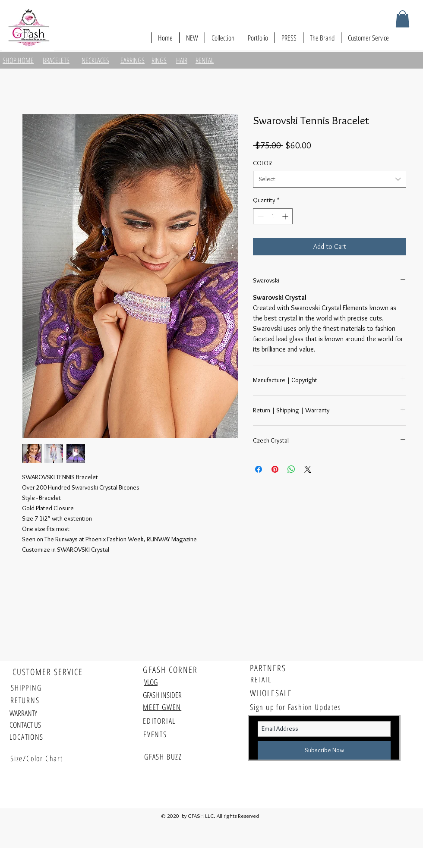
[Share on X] (308, 469)
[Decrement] (259, 216)
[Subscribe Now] (324, 750)
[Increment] (286, 216)
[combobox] (329, 179)
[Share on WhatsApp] (291, 469)
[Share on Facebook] (258, 469)
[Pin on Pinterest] (275, 469)
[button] (402, 18)
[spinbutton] (273, 216)
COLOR (262, 163)
